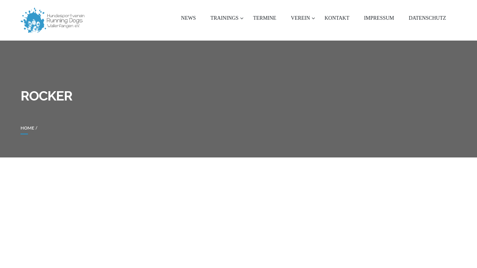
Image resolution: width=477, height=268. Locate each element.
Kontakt (337, 18)
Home (27, 128)
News (188, 18)
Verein (300, 18)
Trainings (224, 18)
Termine (264, 18)
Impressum (379, 18)
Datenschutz (427, 18)
